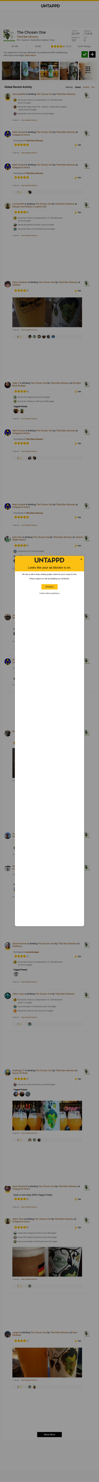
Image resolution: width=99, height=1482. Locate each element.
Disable (49, 587)
